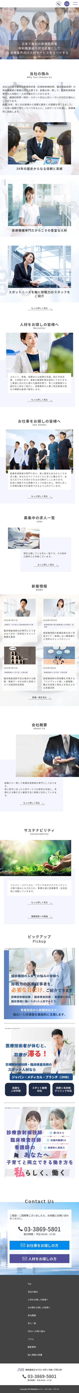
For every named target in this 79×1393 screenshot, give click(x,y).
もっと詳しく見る (39, 308)
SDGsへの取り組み (36, 1331)
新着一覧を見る (39, 697)
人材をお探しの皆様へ (38, 1299)
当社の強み (33, 1291)
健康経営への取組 (39, 916)
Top (29, 1283)
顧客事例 (32, 1346)
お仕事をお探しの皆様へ (39, 1307)
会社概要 (32, 1315)
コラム (31, 1339)
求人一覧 (32, 1323)
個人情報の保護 (35, 1354)
